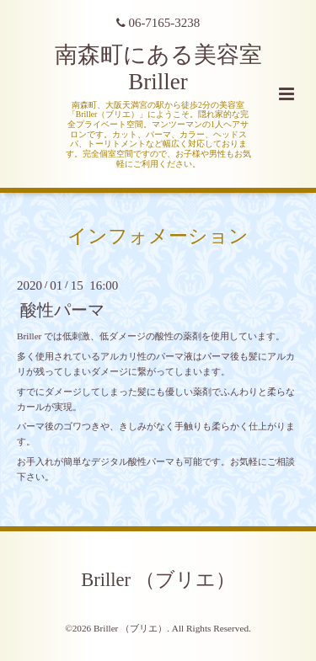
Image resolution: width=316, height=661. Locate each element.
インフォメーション (158, 235)
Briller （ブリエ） (157, 579)
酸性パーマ (62, 310)
